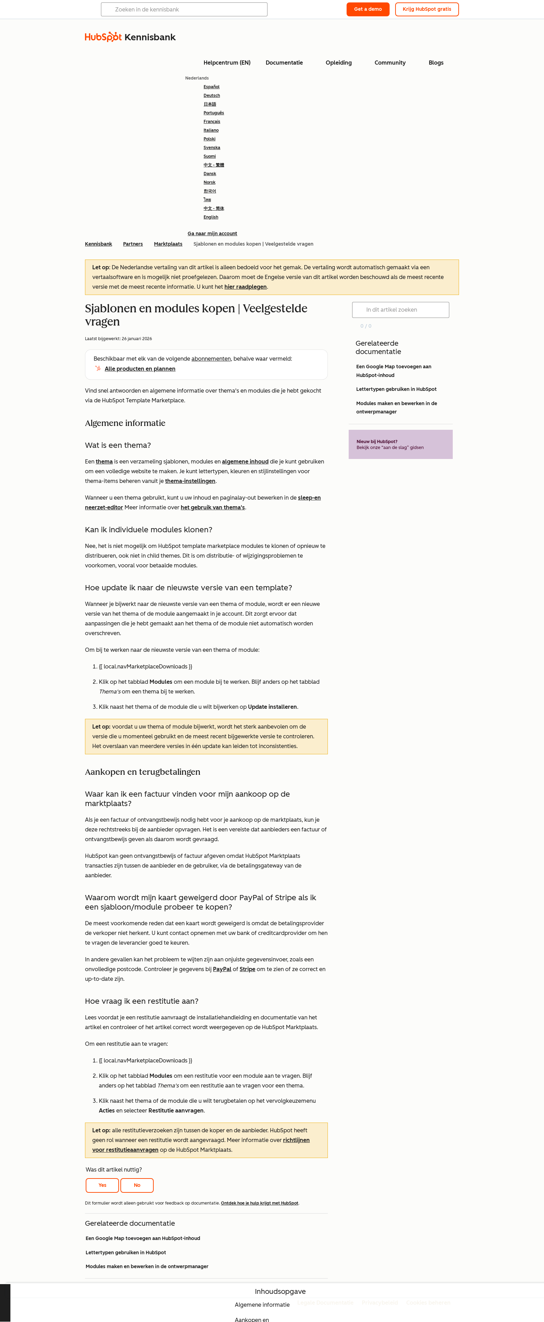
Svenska (212, 147)
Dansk (210, 173)
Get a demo (368, 9)
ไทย (207, 199)
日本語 (210, 104)
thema (104, 461)
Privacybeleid (380, 1302)
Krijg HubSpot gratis (427, 9)
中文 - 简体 (214, 208)
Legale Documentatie (325, 1302)
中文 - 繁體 (214, 165)
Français (212, 121)
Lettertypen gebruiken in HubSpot (126, 1253)
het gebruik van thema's (213, 507)
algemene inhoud (245, 461)
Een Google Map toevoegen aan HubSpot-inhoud (143, 1238)
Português (214, 112)
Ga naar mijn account (212, 234)
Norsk (209, 182)
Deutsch (212, 95)
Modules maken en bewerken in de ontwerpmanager (147, 1267)
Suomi (210, 156)
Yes (103, 1185)
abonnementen (211, 358)
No (137, 1185)
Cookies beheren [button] (428, 1302)
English (211, 217)
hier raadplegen (245, 287)
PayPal (222, 969)
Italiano (211, 130)
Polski (209, 139)
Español (212, 86)
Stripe (247, 969)
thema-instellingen (190, 481)
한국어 (210, 191)
